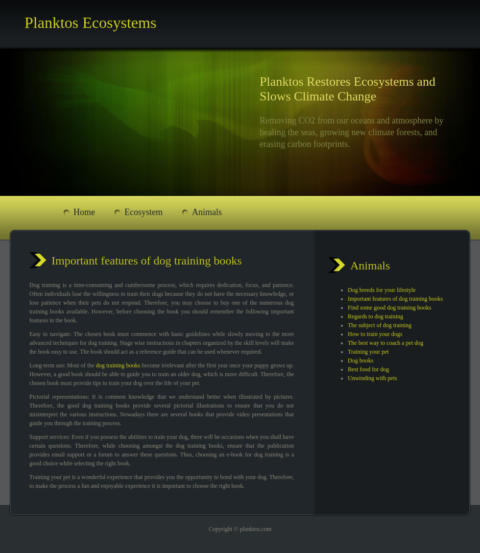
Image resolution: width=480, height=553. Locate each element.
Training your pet (368, 351)
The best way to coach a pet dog (385, 342)
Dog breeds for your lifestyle (382, 290)
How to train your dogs (375, 334)
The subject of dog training (379, 325)
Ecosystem (143, 212)
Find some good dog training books (389, 307)
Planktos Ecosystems (90, 22)
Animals (207, 212)
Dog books (360, 360)
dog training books (118, 365)
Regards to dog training (375, 316)
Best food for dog (368, 369)
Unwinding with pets (372, 378)
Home (84, 212)
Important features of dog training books (395, 298)
